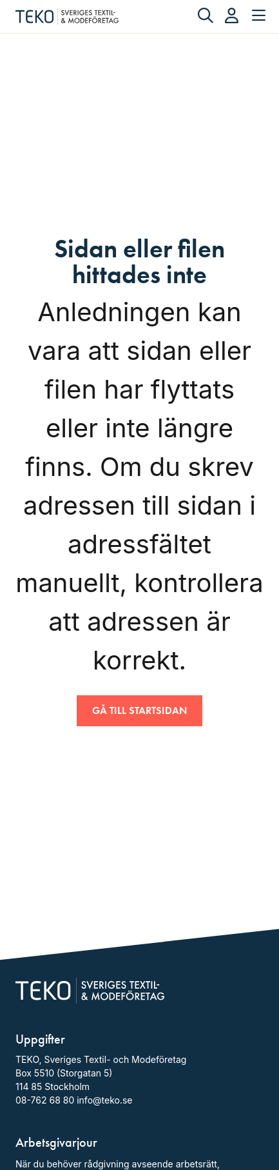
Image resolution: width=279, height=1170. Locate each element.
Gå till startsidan (139, 710)
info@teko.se (104, 1100)
